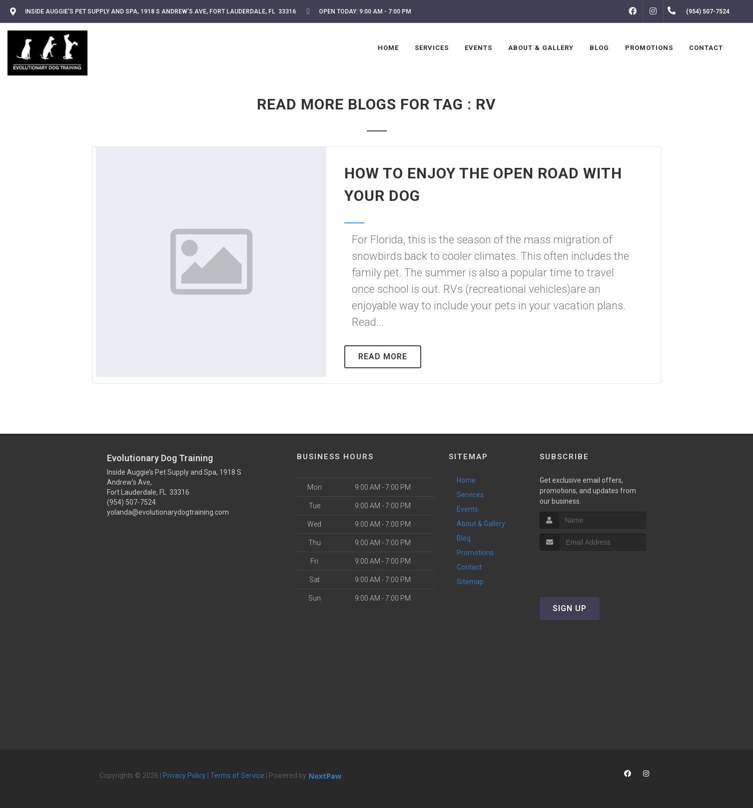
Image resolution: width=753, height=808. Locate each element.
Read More (382, 356)
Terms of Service (237, 776)
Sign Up (570, 608)
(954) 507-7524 (131, 502)
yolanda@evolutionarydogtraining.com (168, 512)
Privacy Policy (184, 776)
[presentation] (593, 569)
